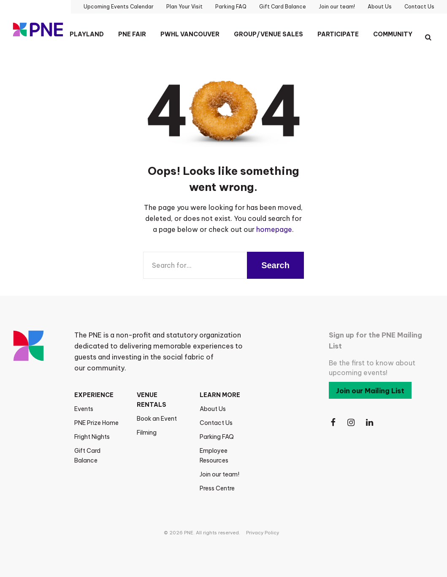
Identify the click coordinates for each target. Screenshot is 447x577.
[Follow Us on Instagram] (351, 423)
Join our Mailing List (370, 390)
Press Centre (217, 488)
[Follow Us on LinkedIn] (370, 423)
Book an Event (157, 418)
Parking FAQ (217, 437)
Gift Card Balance (87, 455)
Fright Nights (92, 437)
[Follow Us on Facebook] (333, 423)
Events (83, 409)
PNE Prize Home (96, 423)
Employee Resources (214, 455)
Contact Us (216, 423)
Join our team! (219, 474)
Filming (147, 432)
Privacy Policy (262, 533)
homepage (274, 229)
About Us (213, 409)
